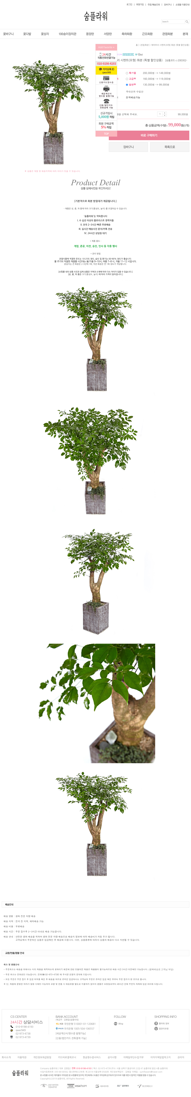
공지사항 (112, 1057)
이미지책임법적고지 (160, 1057)
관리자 (181, 1057)
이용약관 (22, 1057)
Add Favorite (106, 47)
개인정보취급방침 (42, 1057)
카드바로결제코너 (67, 1057)
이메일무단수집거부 (133, 1057)
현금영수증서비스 (92, 1057)
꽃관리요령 (163, 1029)
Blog (121, 1024)
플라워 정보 (164, 1024)
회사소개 (6, 1057)
